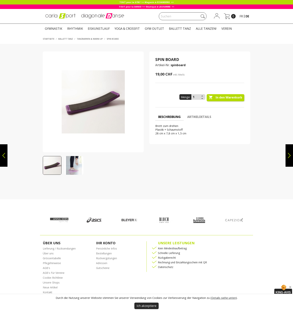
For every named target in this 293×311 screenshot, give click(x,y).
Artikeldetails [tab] (199, 117)
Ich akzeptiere (146, 306)
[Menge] (195, 97)
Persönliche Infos (106, 248)
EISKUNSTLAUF (99, 29)
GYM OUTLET (154, 29)
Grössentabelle (52, 258)
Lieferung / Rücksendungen (59, 248)
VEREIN (226, 29)
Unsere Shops (51, 282)
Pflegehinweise (52, 263)
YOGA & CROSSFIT (127, 29)
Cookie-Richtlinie (53, 277)
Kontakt (47, 292)
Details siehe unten (223, 298)
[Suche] (182, 16)
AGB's (46, 268)
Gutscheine (103, 268)
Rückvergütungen (106, 258)
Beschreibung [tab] (169, 117)
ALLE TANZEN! (206, 29)
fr (241, 16)
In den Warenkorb (225, 97)
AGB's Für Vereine (53, 273)
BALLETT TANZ (180, 29)
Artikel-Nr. (162, 65)
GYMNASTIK (53, 29)
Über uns (48, 253)
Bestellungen (104, 253)
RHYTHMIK (75, 29)
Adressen (101, 263)
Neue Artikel (50, 287)
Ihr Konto (105, 243)
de (247, 16)
